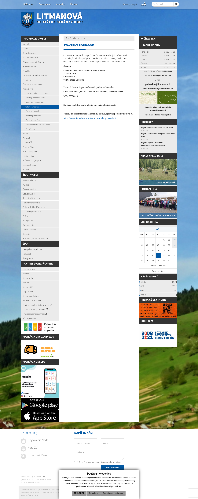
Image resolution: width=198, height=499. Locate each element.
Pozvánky (27, 80)
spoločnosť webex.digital (29, 495)
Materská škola (29, 180)
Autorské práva (45, 479)
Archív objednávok (31, 296)
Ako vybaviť (29, 88)
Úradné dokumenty (32, 84)
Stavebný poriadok (33, 107)
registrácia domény (54, 492)
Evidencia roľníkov (32, 120)
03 (174, 240)
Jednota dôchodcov (31, 198)
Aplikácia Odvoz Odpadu (38, 337)
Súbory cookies (29, 318)
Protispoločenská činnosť (35, 313)
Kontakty (27, 169)
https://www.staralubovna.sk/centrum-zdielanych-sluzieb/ (90, 118)
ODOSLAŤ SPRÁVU (112, 467)
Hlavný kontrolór (30, 66)
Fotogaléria (28, 220)
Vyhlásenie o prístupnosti (30, 479)
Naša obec (28, 4)
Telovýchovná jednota (32, 249)
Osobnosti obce (29, 164)
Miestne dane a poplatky (35, 102)
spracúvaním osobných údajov (108, 462)
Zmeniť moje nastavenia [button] (113, 493)
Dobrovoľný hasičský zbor (35, 207)
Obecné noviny (29, 229)
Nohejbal (27, 253)
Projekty (26, 71)
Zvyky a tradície (30, 189)
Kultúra (26, 184)
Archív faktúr (28, 287)
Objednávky (28, 291)
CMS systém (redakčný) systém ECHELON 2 (36, 489)
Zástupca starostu (30, 57)
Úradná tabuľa (29, 269)
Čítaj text (149, 39)
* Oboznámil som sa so (97, 462)
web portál (56, 489)
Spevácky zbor (29, 193)
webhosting (25, 492)
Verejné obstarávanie (32, 300)
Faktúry (26, 282)
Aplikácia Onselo (34, 362)
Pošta (25, 216)
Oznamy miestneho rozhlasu (35, 75)
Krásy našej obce (30, 151)
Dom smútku (28, 147)
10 (174, 245)
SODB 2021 (147, 321)
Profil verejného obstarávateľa (37, 305)
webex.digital (34, 492)
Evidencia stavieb (32, 111)
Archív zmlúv (28, 278)
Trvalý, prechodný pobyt (35, 98)
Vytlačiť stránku (38, 476)
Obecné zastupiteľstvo (33, 62)
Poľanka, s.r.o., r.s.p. (32, 160)
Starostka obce (29, 53)
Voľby (25, 133)
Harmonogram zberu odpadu (35, 238)
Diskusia (26, 234)
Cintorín (27, 142)
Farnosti (27, 138)
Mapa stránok (25, 476)
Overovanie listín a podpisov (36, 93)
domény (43, 492)
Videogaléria (28, 225)
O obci (25, 48)
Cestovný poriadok (32, 211)
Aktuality (60, 4)
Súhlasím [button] (79, 493)
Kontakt (74, 4)
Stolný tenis (28, 258)
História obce (28, 156)
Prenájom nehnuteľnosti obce (37, 124)
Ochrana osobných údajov (35, 309)
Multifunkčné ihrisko (31, 202)
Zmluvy (26, 273)
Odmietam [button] (93, 493)
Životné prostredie (33, 115)
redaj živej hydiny (154, 300)
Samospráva (44, 4)
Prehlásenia (30, 129)
